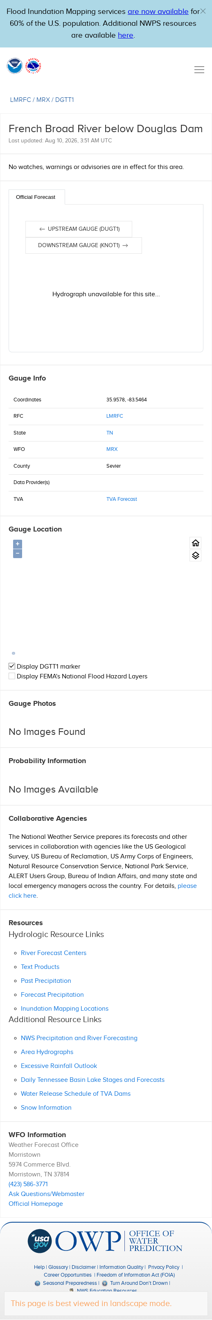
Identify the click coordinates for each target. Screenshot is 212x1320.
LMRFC (114, 416)
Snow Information (46, 1108)
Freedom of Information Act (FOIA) (136, 1275)
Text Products (40, 967)
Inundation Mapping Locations (64, 1009)
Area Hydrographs (47, 1052)
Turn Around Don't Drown (135, 1283)
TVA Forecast (121, 499)
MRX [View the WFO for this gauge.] (43, 100)
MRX (111, 449)
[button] (203, 11)
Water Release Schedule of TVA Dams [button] (76, 1094)
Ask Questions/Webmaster (46, 1194)
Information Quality (121, 1267)
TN (109, 433)
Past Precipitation (46, 981)
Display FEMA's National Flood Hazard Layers (78, 676)
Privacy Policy (163, 1267)
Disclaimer (84, 1267)
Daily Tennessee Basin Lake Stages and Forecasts (93, 1080)
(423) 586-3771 (28, 1184)
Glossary (58, 1267)
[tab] (37, 197)
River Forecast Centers (53, 953)
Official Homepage (36, 1204)
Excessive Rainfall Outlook (59, 1066)
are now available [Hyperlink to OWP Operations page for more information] (158, 11)
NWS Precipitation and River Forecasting (79, 1038)
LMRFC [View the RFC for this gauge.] (20, 100)
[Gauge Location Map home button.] (195, 543)
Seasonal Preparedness (65, 1283)
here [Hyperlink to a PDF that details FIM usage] (125, 35)
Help (39, 1267)
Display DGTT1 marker (44, 667)
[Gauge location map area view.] (195, 555)
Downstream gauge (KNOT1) (83, 245)
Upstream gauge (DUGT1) (79, 229)
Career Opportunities (68, 1275)
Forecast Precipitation (52, 995)
